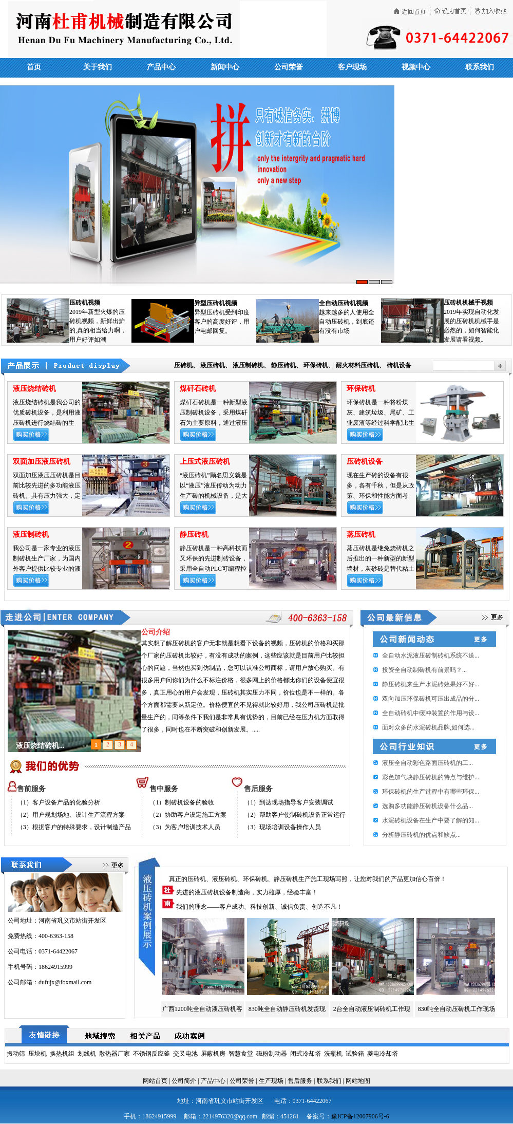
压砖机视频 (84, 302)
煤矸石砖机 (198, 388)
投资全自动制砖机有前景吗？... (424, 669)
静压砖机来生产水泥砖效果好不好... (430, 684)
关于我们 (97, 67)
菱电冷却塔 (382, 1053)
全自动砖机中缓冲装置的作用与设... (430, 713)
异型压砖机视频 (215, 303)
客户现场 (352, 67)
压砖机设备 (365, 461)
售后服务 (300, 1080)
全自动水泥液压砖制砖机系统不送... (430, 655)
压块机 (37, 1053)
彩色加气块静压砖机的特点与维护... (430, 777)
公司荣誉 (288, 67)
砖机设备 (399, 365)
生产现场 (271, 1080)
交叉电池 (185, 1053)
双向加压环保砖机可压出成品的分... (430, 698)
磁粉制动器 (271, 1053)
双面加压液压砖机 (41, 461)
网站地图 (358, 1080)
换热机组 (62, 1053)
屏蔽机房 (213, 1053)
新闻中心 (225, 67)
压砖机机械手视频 (468, 302)
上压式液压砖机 (205, 461)
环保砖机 (315, 365)
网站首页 (155, 1080)
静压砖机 (283, 365)
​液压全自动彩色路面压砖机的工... (427, 762)
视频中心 (416, 67)
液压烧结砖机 (34, 388)
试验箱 (355, 1053)
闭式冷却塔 (305, 1053)
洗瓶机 (333, 1053)
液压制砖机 (248, 365)
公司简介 (184, 1080)
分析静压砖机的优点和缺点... (421, 834)
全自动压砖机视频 (343, 303)
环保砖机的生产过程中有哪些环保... (430, 791)
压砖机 (183, 365)
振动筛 (16, 1053)
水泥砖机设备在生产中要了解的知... (430, 820)
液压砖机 (212, 365)
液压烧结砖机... (40, 746)
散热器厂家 (114, 1053)
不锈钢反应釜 (151, 1053)
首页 (34, 67)
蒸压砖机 (361, 534)
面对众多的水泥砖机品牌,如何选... (428, 727)
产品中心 (161, 67)
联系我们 (479, 67)
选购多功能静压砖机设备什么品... (427, 806)
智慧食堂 (241, 1053)
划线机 (87, 1053)
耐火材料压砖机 (357, 365)
